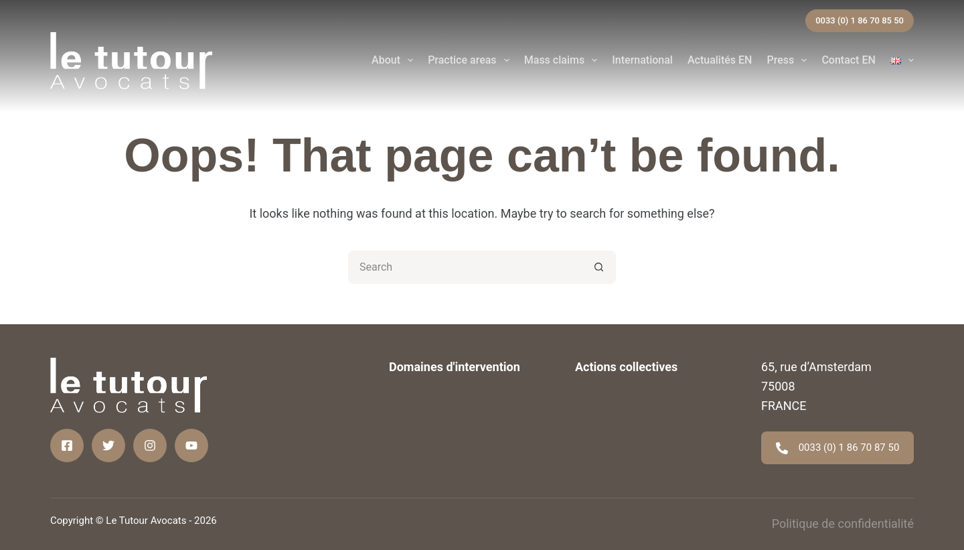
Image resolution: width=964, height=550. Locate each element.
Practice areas (471, 60)
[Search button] (599, 267)
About (395, 60)
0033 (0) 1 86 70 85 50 (859, 20)
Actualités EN (720, 60)
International (642, 60)
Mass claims (563, 60)
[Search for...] (465, 267)
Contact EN (848, 60)
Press (789, 60)
